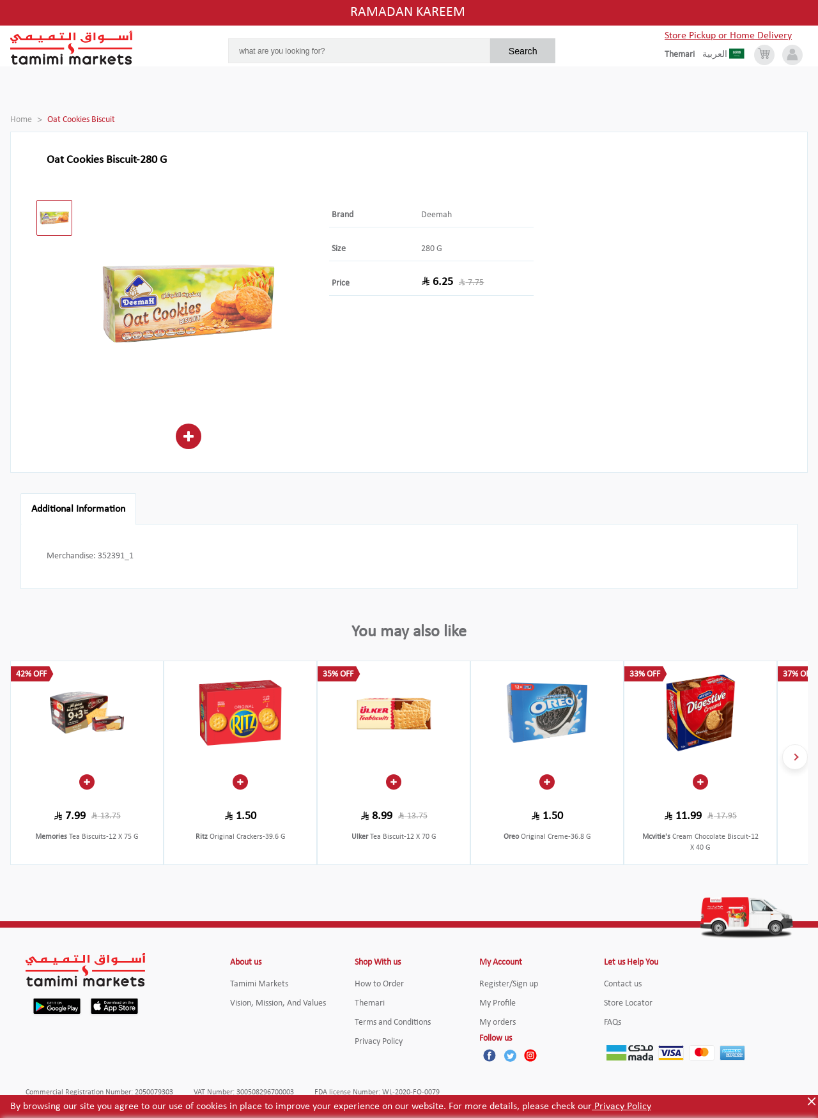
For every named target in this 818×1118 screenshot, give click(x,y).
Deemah (436, 215)
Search (523, 51)
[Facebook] (489, 1055)
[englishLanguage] (683, 55)
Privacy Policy (621, 1106)
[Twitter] (510, 1055)
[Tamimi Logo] (71, 48)
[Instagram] (530, 1055)
